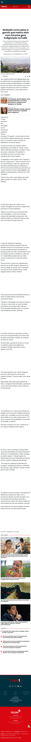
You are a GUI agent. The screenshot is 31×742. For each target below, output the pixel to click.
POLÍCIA (15, 691)
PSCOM (25, 694)
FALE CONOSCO (15, 701)
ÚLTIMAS (5, 691)
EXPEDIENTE (15, 697)
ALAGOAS (5, 694)
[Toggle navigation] (2, 2)
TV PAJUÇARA (26, 691)
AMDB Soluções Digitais (15, 737)
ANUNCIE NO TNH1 (15, 698)
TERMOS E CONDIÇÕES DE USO (15, 700)
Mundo (15, 6)
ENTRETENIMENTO (26, 693)
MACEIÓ (5, 693)
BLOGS (15, 693)
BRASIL (15, 694)
